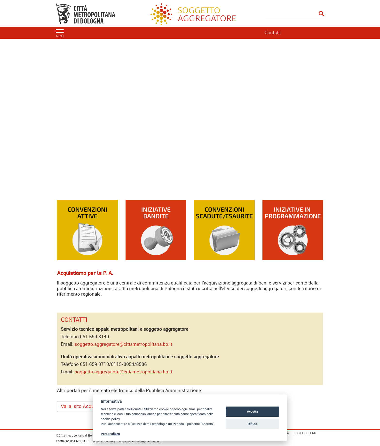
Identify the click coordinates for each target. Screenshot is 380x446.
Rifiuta (252, 424)
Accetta (252, 411)
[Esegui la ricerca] (321, 14)
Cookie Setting (305, 433)
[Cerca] (294, 14)
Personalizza (110, 434)
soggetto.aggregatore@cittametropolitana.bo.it (123, 344)
